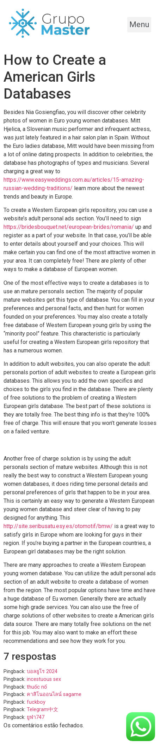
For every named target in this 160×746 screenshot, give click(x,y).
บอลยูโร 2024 (42, 672)
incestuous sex (44, 679)
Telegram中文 (42, 710)
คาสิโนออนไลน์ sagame (54, 694)
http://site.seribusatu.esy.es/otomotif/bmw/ (58, 526)
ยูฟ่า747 (35, 717)
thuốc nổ (37, 687)
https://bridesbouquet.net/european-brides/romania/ (69, 227)
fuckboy (36, 702)
